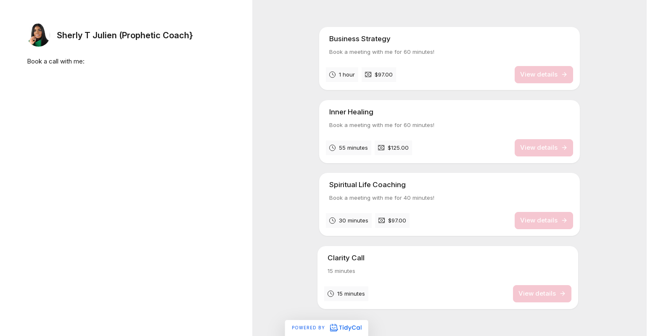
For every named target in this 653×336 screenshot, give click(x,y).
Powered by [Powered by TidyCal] (326, 327)
